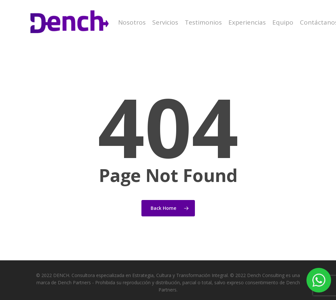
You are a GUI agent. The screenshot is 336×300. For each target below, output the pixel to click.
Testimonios (203, 22)
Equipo (282, 22)
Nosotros (132, 22)
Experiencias (247, 22)
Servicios (165, 22)
